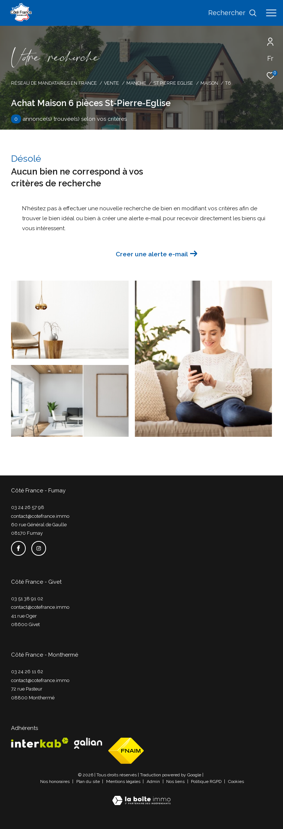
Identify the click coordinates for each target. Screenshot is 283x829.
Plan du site (88, 781)
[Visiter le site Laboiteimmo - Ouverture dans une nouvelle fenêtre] (141, 796)
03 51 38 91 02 (27, 598)
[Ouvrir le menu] (271, 13)
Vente (111, 83)
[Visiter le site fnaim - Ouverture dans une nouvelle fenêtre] (126, 751)
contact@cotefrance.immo (40, 516)
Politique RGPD (206, 781)
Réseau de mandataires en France (54, 83)
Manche (136, 83)
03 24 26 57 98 (27, 507)
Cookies (236, 781)
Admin (154, 781)
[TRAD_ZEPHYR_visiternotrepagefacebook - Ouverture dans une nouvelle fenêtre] (18, 548)
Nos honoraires (55, 781)
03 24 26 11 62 (27, 671)
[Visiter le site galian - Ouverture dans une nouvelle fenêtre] (88, 743)
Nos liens (176, 781)
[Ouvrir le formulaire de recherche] (232, 12)
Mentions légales (124, 781)
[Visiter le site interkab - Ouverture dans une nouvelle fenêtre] (40, 743)
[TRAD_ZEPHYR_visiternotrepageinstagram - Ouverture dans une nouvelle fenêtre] (38, 548)
